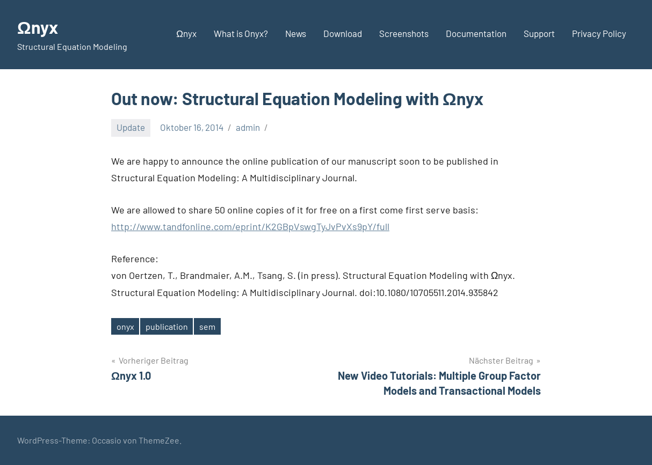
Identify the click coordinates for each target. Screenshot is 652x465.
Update (131, 127)
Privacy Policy (599, 33)
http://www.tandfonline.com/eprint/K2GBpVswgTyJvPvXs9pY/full (250, 226)
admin (248, 127)
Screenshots (404, 33)
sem (207, 326)
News (295, 33)
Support (539, 33)
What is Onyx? (241, 33)
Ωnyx (37, 27)
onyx (125, 326)
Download (342, 33)
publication (167, 326)
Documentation (476, 33)
